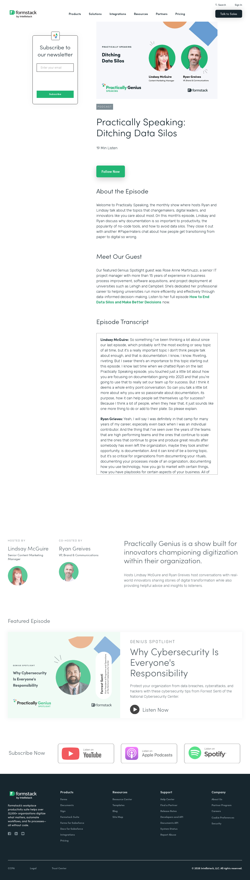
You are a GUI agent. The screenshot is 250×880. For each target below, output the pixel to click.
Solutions (95, 14)
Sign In (238, 4)
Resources (141, 14)
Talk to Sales (228, 14)
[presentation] (67, 81)
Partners (161, 14)
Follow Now (110, 171)
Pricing (180, 14)
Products (75, 14)
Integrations (118, 14)
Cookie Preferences (223, 817)
